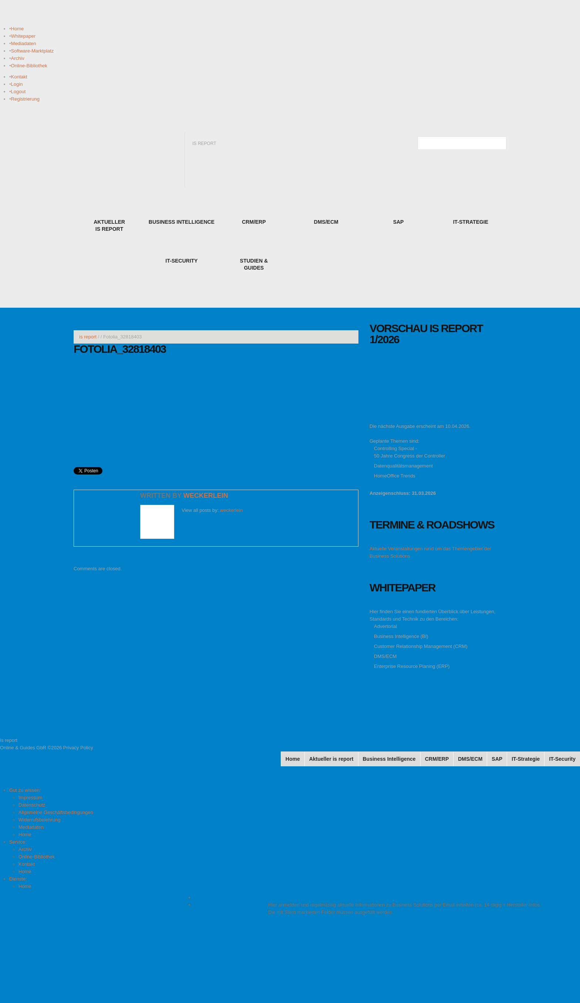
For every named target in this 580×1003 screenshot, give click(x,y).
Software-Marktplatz (32, 51)
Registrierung (25, 99)
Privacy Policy (78, 747)
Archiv (17, 58)
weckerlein (205, 495)
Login (17, 84)
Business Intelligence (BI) (401, 636)
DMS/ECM (385, 656)
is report (88, 337)
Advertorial (385, 626)
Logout (18, 91)
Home (17, 28)
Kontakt (19, 77)
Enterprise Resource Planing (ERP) (411, 666)
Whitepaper (23, 36)
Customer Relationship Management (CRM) (421, 646)
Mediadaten (23, 43)
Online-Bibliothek (29, 65)
